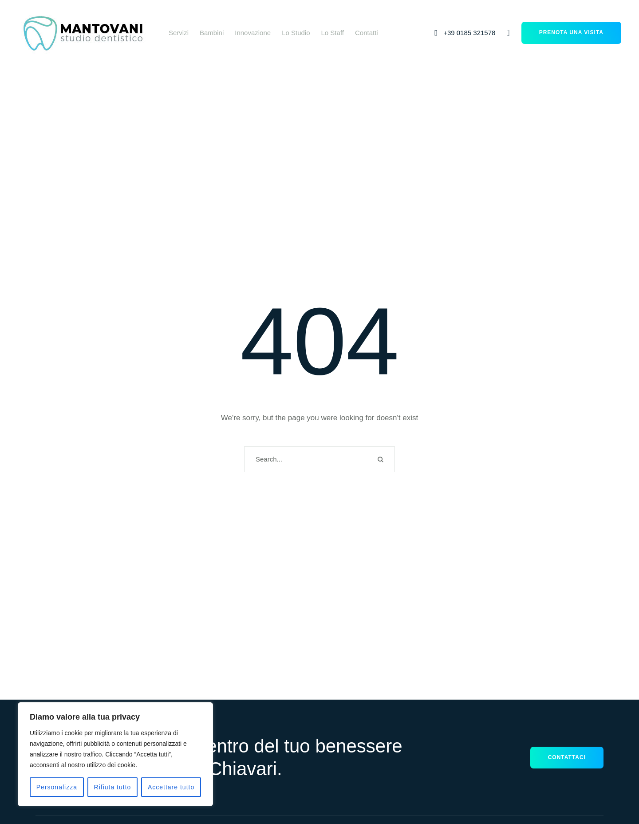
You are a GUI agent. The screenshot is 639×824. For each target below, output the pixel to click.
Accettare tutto (171, 787)
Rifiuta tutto (112, 787)
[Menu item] (179, 33)
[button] (463, 33)
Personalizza (56, 787)
